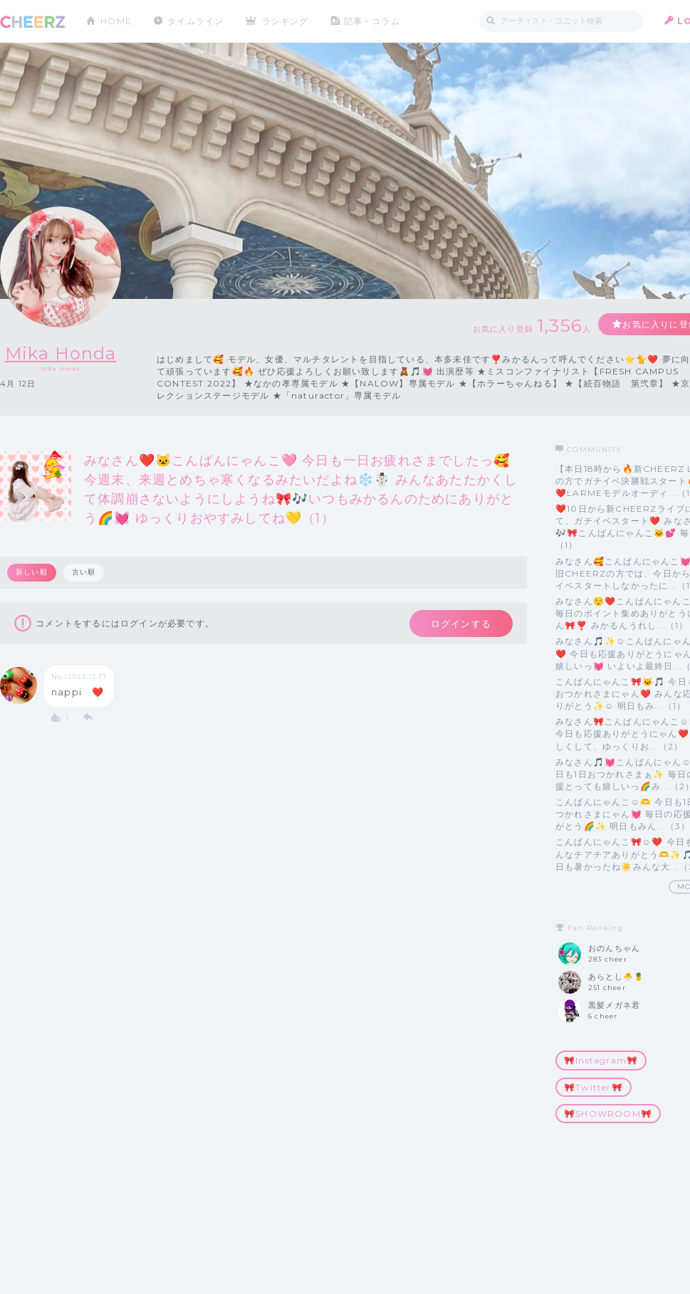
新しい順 (32, 572)
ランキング (285, 21)
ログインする (461, 623)
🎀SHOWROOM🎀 (608, 1113)
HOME (116, 21)
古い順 (84, 572)
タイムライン (195, 21)
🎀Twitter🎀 (593, 1087)
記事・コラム (372, 21)
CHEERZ (32, 22)
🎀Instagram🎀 (601, 1060)
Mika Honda (61, 353)
